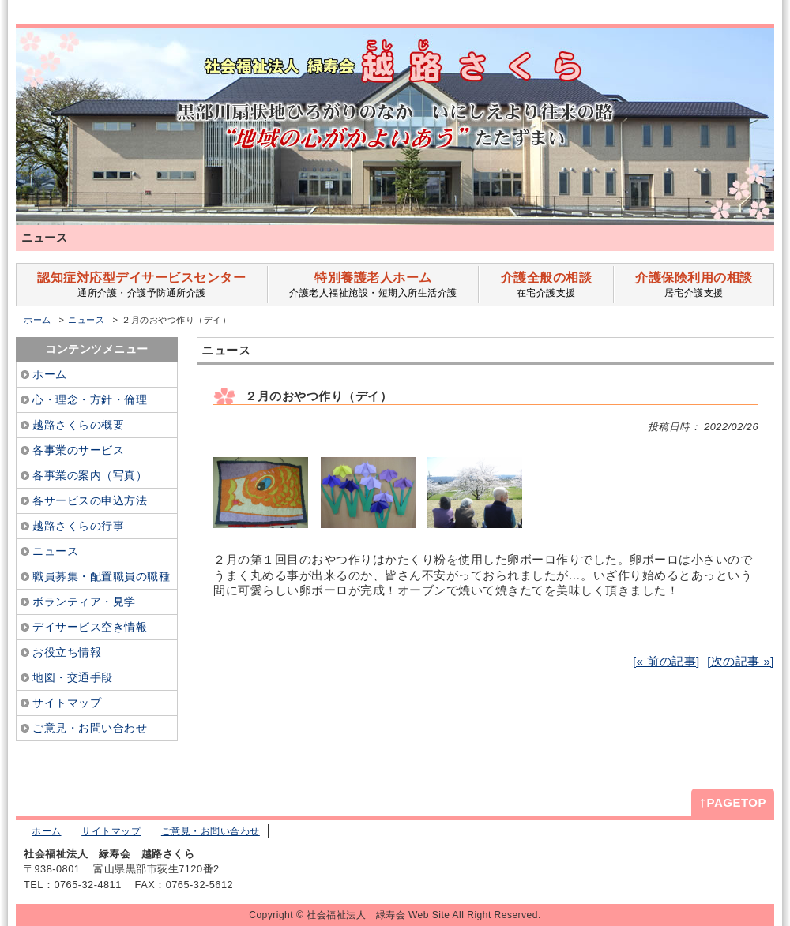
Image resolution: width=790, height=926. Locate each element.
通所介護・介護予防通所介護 (142, 284)
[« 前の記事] (666, 661)
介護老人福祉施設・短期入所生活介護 (373, 284)
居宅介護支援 (694, 284)
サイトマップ (111, 831)
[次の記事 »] (740, 661)
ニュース (86, 319)
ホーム (37, 319)
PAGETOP (732, 802)
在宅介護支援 (546, 284)
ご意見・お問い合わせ (210, 831)
